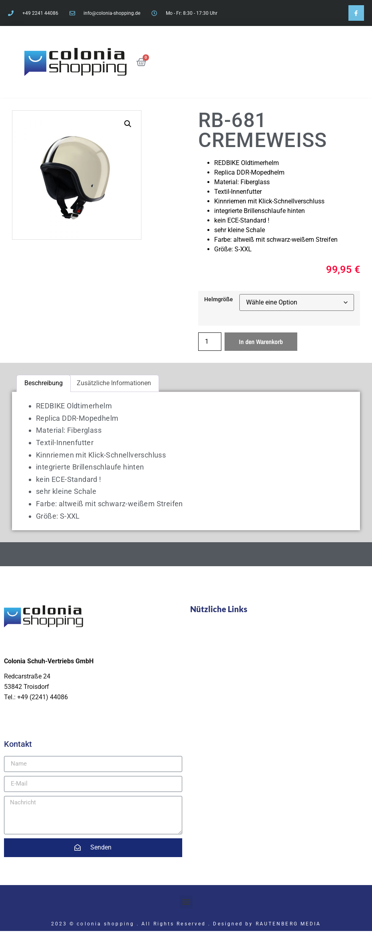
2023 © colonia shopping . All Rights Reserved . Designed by (153, 924)
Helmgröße (218, 299)
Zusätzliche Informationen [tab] (114, 383)
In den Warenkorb (261, 341)
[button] (128, 124)
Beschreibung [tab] (43, 383)
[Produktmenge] (209, 341)
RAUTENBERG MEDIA (288, 924)
